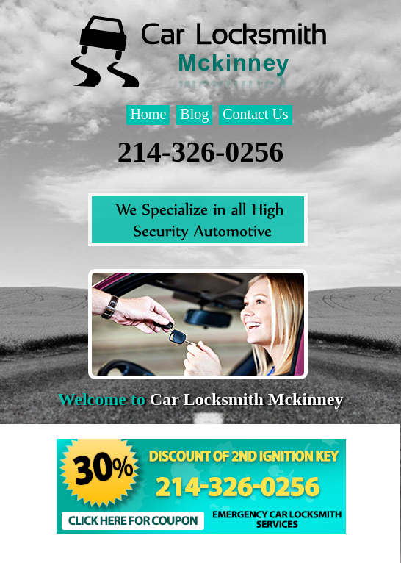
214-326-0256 (201, 151)
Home (148, 114)
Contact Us (255, 114)
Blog (194, 114)
